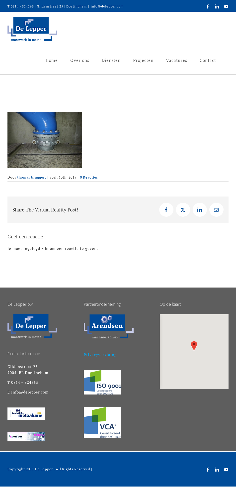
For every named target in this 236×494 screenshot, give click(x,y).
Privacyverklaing (100, 354)
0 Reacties (89, 177)
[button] (194, 346)
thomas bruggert (31, 177)
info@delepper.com (107, 6)
